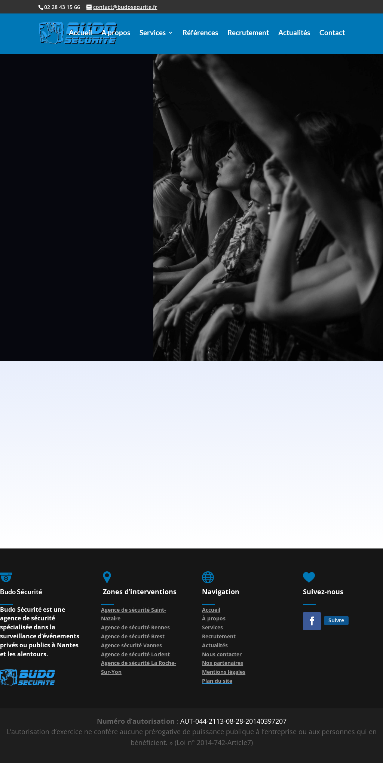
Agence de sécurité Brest (133, 636)
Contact (332, 33)
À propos (214, 618)
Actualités (294, 33)
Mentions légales (223, 671)
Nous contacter (222, 654)
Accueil (80, 33)
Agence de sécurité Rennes (135, 627)
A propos (115, 33)
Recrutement (248, 33)
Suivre (336, 620)
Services (153, 33)
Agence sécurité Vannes (131, 645)
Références (200, 33)
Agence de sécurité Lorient (135, 654)
